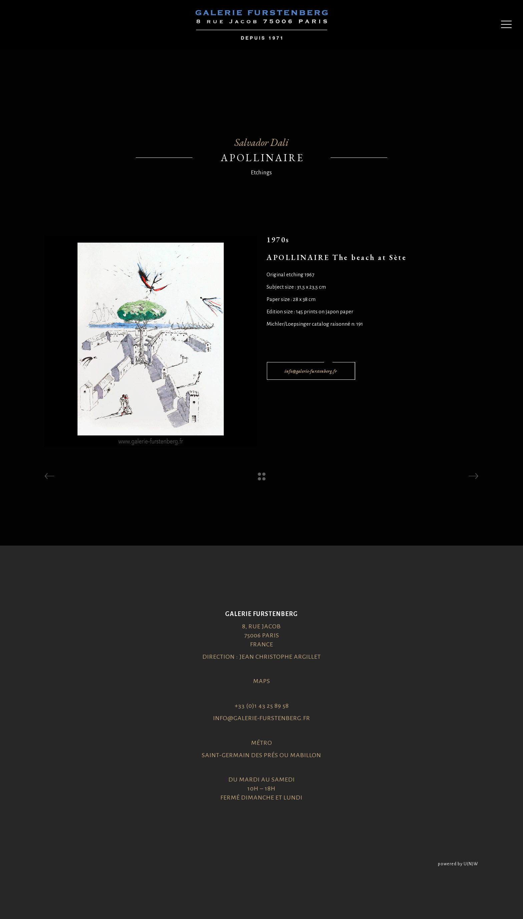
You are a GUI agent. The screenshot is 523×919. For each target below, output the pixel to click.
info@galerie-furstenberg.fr (261, 718)
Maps (261, 681)
